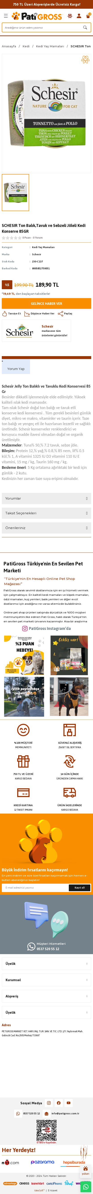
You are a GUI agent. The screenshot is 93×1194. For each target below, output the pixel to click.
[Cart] (88, 16)
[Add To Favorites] (85, 59)
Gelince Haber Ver (46, 303)
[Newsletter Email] (46, 888)
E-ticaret (52, 1190)
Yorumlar (13, 498)
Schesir (36, 254)
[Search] (46, 27)
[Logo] (37, 16)
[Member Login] (79, 16)
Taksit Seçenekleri (20, 513)
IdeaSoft (39, 1190)
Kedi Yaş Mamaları (43, 247)
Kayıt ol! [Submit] (80, 887)
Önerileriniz (15, 528)
